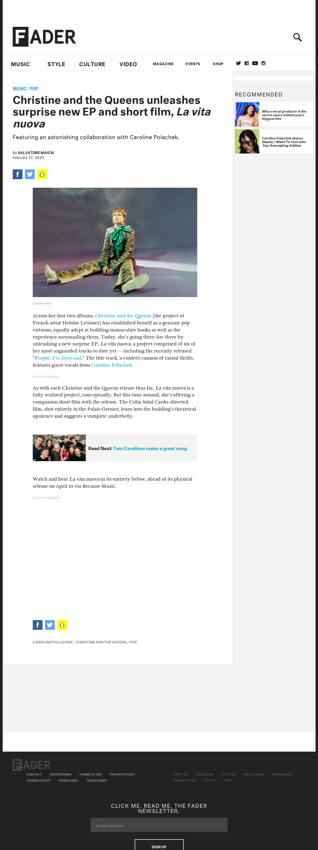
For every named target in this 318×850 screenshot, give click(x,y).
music (19, 87)
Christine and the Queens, (101, 641)
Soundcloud (185, 779)
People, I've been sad (58, 358)
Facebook (204, 773)
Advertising (60, 773)
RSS (228, 779)
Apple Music (281, 773)
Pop (34, 87)
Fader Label (68, 779)
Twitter (238, 63)
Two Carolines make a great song (150, 447)
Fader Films (97, 779)
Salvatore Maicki (36, 152)
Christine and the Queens (123, 316)
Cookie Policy (38, 779)
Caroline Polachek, (53, 641)
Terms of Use (90, 773)
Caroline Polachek (111, 365)
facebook (247, 63)
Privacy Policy (122, 773)
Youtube (228, 773)
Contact (34, 773)
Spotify (210, 779)
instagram (263, 63)
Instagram (253, 773)
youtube (255, 63)
